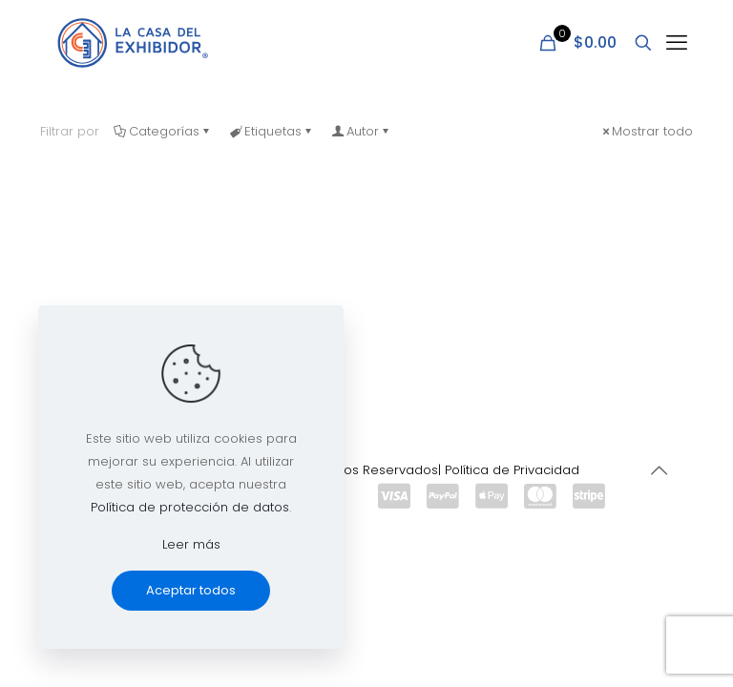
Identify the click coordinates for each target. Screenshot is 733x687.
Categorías (163, 131)
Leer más (191, 544)
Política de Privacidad (512, 470)
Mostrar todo (646, 131)
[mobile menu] (676, 43)
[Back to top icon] (658, 470)
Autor (361, 131)
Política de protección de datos (190, 507)
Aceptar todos (191, 590)
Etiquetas (271, 131)
